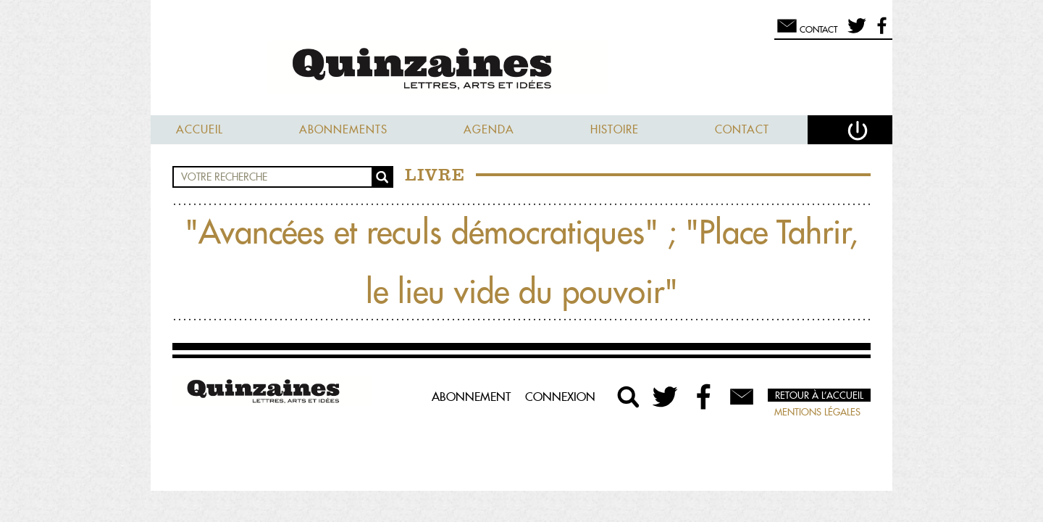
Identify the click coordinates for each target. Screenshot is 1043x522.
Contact (742, 129)
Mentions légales (817, 412)
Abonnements (343, 129)
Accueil (199, 129)
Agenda (489, 129)
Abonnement (471, 396)
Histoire (614, 129)
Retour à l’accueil (819, 395)
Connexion (560, 396)
